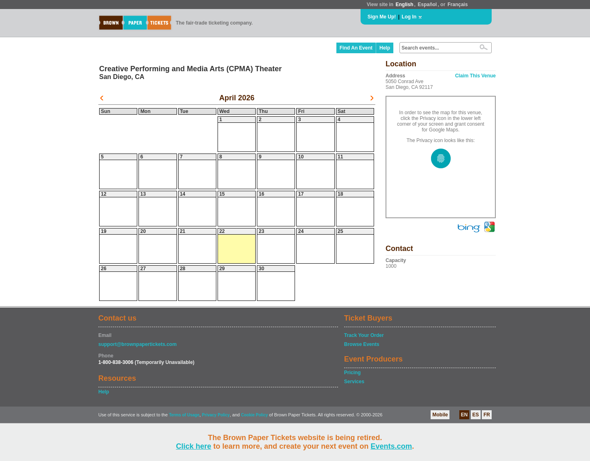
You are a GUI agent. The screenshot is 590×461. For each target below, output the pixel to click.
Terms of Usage (184, 415)
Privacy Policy (216, 415)
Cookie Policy (254, 415)
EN (464, 415)
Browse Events (361, 344)
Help (384, 48)
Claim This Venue (475, 76)
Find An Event (356, 48)
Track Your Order (364, 335)
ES (475, 415)
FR (486, 415)
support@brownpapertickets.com (137, 344)
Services (354, 381)
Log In (409, 17)
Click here (193, 446)
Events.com (391, 446)
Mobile (440, 415)
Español (427, 4)
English (404, 4)
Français (457, 4)
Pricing (352, 372)
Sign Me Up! (382, 17)
